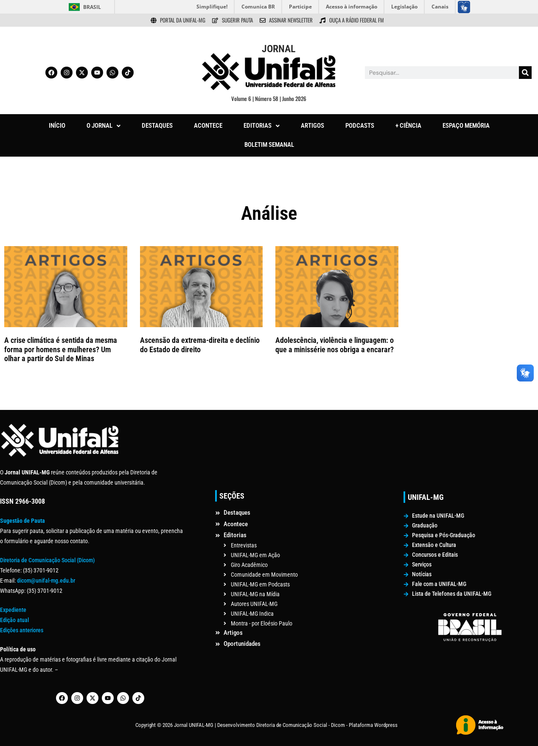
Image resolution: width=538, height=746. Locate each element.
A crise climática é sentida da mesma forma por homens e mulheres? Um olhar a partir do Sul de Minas (60, 349)
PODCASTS (359, 125)
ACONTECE (208, 125)
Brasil (92, 7)
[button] (103, 125)
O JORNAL (103, 125)
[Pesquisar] (525, 72)
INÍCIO (57, 125)
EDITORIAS (262, 125)
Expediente (13, 609)
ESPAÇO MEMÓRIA (466, 125)
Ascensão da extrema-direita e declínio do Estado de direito (200, 345)
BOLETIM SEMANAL (269, 145)
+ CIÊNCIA (408, 125)
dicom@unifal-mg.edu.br (46, 580)
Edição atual (14, 620)
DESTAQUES (157, 125)
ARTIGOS (312, 125)
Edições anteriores (21, 630)
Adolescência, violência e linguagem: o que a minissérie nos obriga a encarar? (334, 345)
